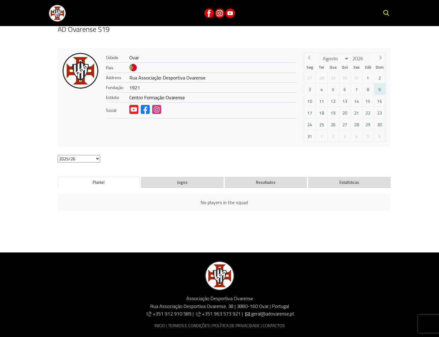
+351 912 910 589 (173, 313)
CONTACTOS (274, 325)
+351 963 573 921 (221, 313)
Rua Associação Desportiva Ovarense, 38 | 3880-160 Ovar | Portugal (219, 306)
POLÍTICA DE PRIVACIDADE (236, 325)
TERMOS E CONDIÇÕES (189, 325)
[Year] (360, 58)
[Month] (334, 58)
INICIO (160, 325)
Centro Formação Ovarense (157, 97)
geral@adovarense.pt (272, 313)
